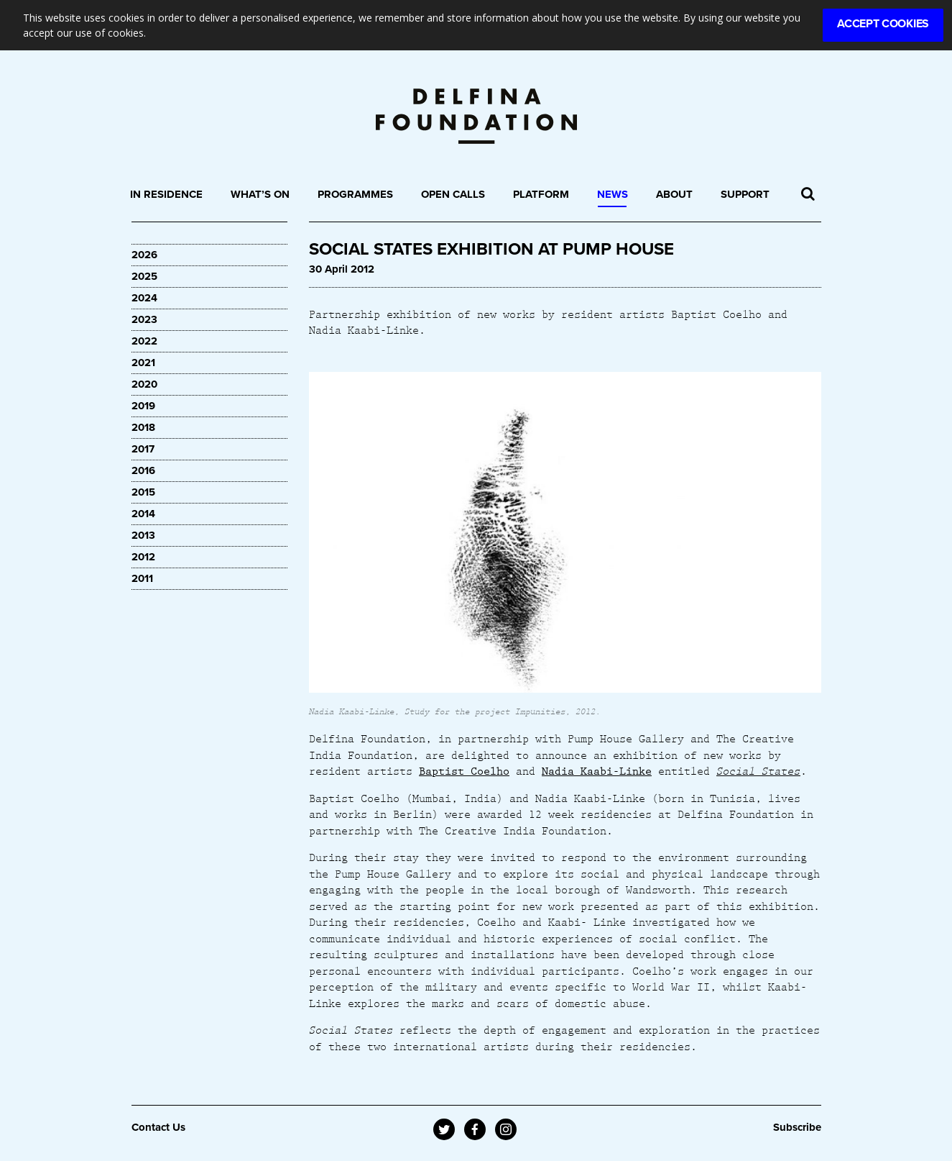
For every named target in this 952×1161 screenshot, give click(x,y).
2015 (143, 492)
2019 (143, 405)
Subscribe (797, 1127)
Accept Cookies (883, 24)
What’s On (260, 194)
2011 (142, 578)
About (674, 194)
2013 (143, 535)
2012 (143, 556)
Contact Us (158, 1127)
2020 (144, 384)
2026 (144, 254)
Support (745, 194)
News (612, 194)
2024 (144, 297)
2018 (143, 427)
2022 (144, 340)
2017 (142, 448)
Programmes (355, 194)
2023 (144, 319)
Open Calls (453, 194)
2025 (144, 276)
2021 (143, 362)
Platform (541, 194)
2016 (143, 470)
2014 (143, 513)
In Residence (166, 194)
